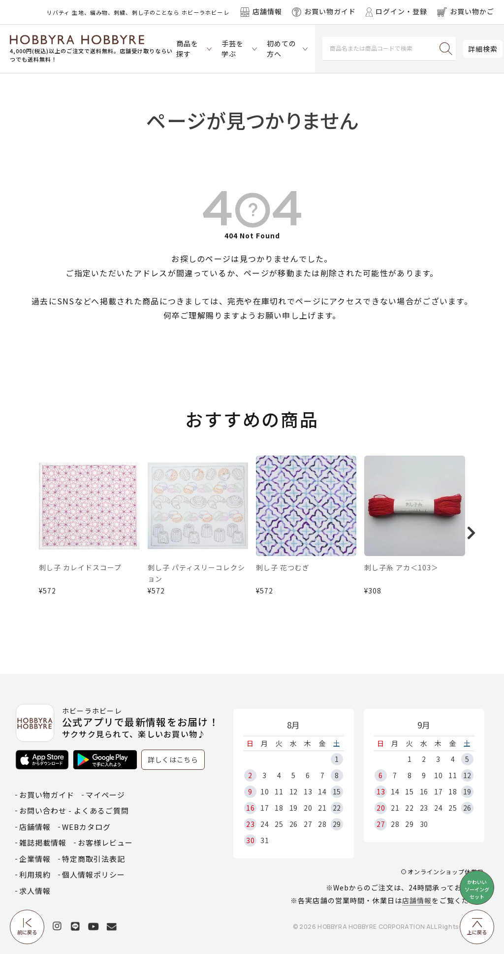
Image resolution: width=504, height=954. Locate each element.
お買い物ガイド (46, 795)
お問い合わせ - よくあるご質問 (74, 810)
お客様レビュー (105, 842)
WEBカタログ (86, 827)
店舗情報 (417, 900)
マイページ (105, 795)
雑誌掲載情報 (42, 842)
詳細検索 (483, 49)
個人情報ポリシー (93, 874)
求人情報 (35, 891)
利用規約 (35, 874)
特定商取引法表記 (93, 859)
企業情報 (35, 859)
